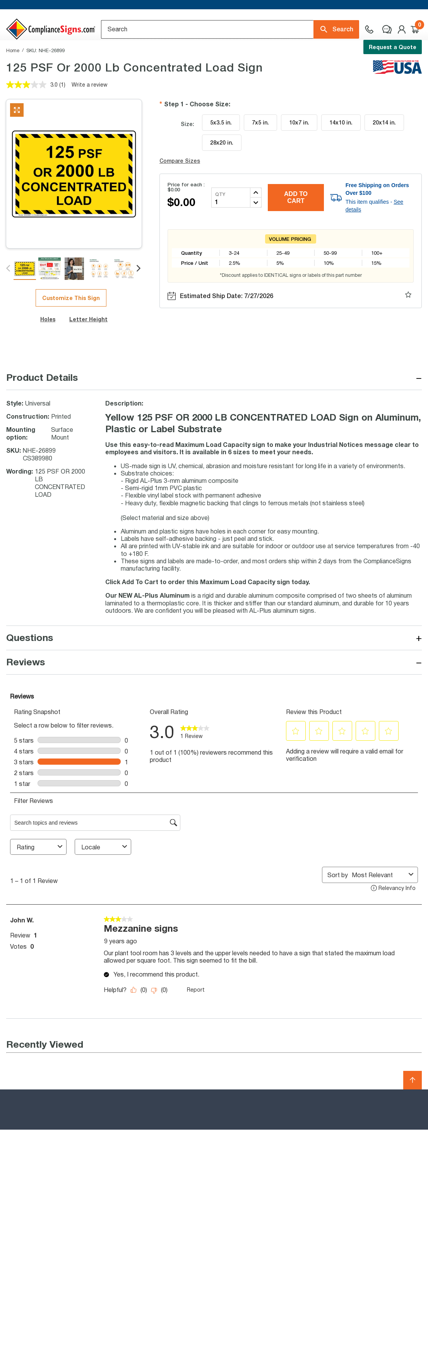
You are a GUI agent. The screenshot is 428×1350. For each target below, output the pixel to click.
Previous (8, 301)
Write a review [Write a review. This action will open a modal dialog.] (90, 116)
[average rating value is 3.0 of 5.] (32, 117)
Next (139, 301)
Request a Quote (392, 47)
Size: (187, 156)
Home (12, 82)
